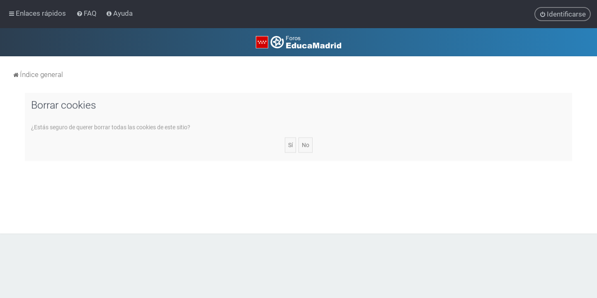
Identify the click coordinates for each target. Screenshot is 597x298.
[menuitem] (87, 13)
